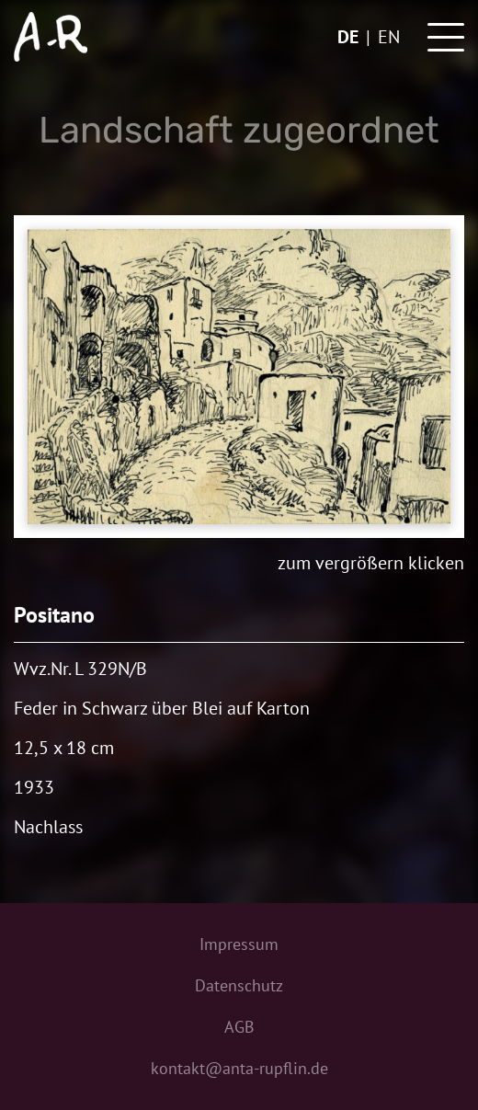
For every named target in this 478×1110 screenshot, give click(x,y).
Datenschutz (239, 985)
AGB (239, 1026)
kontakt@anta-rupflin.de (239, 1068)
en (389, 37)
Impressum (239, 944)
